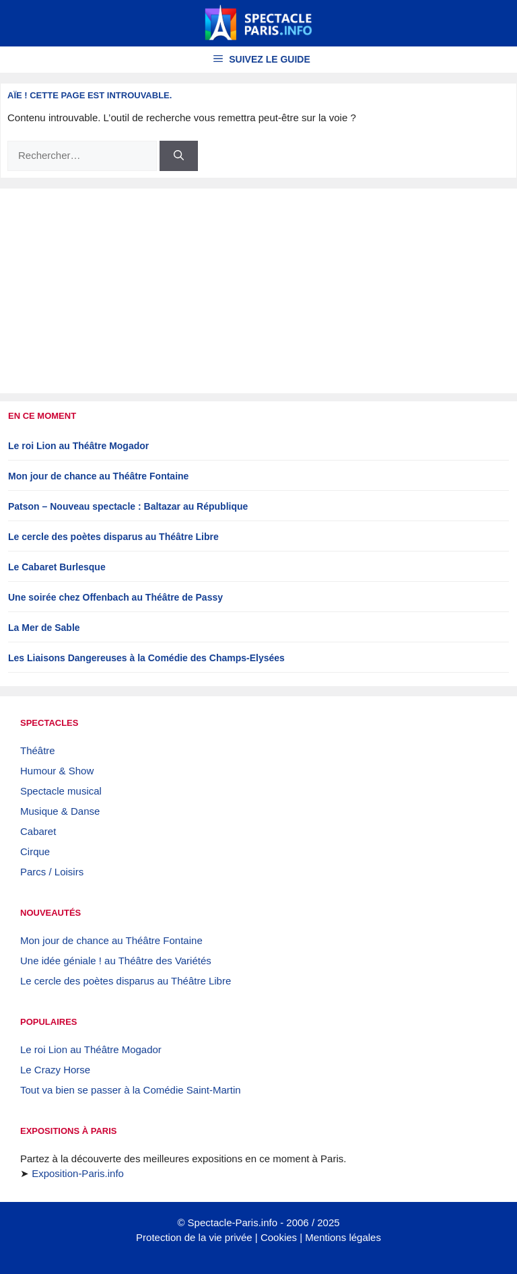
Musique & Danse (60, 811)
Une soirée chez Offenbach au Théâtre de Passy (115, 597)
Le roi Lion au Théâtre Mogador (78, 445)
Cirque (35, 851)
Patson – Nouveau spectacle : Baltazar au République (128, 506)
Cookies (279, 1237)
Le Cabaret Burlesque (57, 567)
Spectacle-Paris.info (232, 1222)
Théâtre (37, 750)
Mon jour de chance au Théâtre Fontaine (98, 476)
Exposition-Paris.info (78, 1173)
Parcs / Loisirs (51, 871)
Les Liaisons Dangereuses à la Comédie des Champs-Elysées (146, 657)
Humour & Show (57, 770)
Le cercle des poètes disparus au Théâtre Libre (113, 536)
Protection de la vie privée (194, 1237)
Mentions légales (343, 1237)
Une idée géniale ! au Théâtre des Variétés (115, 960)
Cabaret (38, 831)
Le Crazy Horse (55, 1069)
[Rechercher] (179, 156)
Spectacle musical (61, 791)
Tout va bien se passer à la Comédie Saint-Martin (130, 1090)
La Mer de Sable (44, 627)
